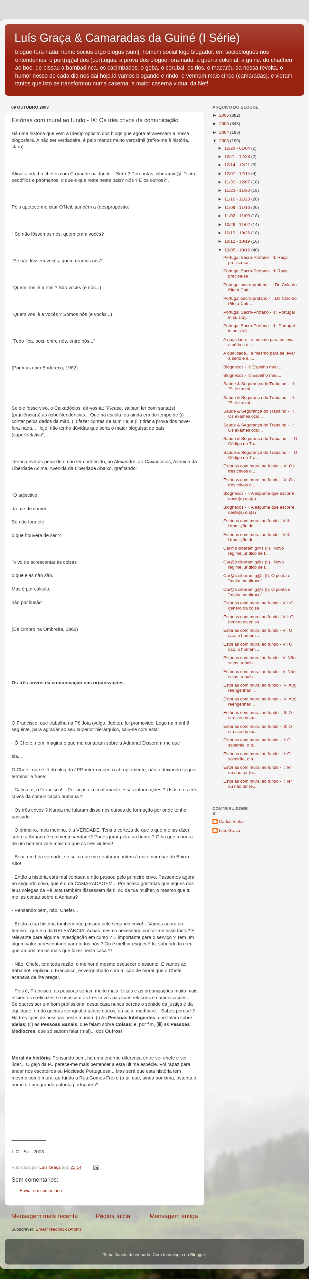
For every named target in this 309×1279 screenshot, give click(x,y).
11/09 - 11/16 (237, 207)
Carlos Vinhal (232, 821)
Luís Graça (229, 830)
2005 (224, 123)
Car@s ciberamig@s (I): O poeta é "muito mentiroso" (256, 578)
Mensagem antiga (174, 1216)
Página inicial (114, 1216)
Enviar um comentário (41, 1190)
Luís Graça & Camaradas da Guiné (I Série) (127, 37)
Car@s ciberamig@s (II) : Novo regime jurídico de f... (253, 551)
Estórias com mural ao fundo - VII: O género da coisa (258, 605)
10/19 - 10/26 (237, 232)
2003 (224, 140)
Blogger (197, 1254)
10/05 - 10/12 (237, 250)
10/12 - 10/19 (237, 241)
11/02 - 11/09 (237, 215)
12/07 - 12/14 (237, 173)
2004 (224, 132)
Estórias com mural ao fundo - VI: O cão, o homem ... (258, 633)
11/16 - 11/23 (237, 199)
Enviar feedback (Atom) (58, 1229)
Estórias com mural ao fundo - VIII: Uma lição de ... (256, 523)
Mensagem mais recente (44, 1216)
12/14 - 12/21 (237, 164)
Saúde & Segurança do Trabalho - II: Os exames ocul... (258, 414)
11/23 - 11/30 (237, 190)
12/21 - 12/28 (237, 156)
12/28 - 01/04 (237, 148)
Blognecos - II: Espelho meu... (252, 367)
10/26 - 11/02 (237, 224)
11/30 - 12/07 (237, 182)
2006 (224, 115)
